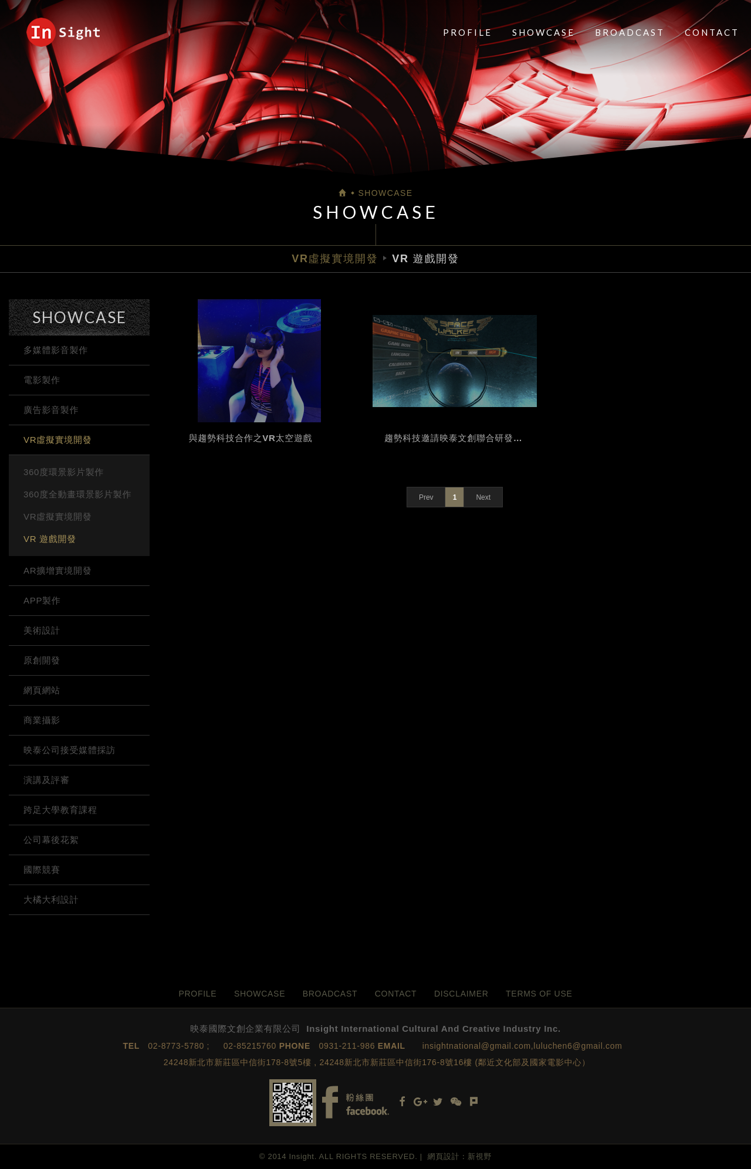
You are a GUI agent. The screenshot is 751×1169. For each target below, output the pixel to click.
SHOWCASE (543, 32)
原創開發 (41, 660)
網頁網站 (41, 690)
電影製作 (41, 380)
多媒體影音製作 (55, 350)
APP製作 (42, 600)
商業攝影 (41, 720)
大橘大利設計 (51, 899)
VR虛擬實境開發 (57, 440)
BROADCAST (630, 32)
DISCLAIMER (461, 993)
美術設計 (41, 630)
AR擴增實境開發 (57, 570)
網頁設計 (444, 1156)
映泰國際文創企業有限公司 (63, 32)
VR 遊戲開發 (49, 539)
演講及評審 (46, 780)
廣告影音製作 (51, 410)
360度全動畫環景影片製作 (77, 494)
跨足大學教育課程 (60, 810)
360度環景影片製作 (63, 472)
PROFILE (467, 32)
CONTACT (712, 32)
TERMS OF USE (539, 993)
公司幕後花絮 (51, 840)
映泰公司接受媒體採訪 (69, 750)
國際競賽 (41, 870)
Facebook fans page (355, 1102)
